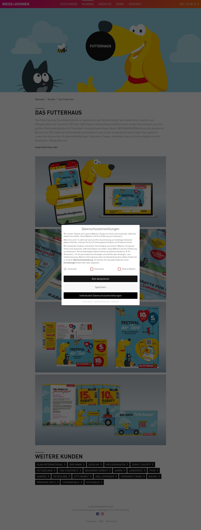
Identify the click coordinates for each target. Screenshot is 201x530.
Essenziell (70, 269)
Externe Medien (127, 269)
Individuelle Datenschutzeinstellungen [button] (100, 295)
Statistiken (97, 269)
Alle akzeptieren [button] (100, 278)
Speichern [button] (100, 287)
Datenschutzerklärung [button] (102, 302)
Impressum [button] (115, 302)
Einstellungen (70, 262)
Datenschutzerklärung (83, 260)
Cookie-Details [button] (87, 302)
